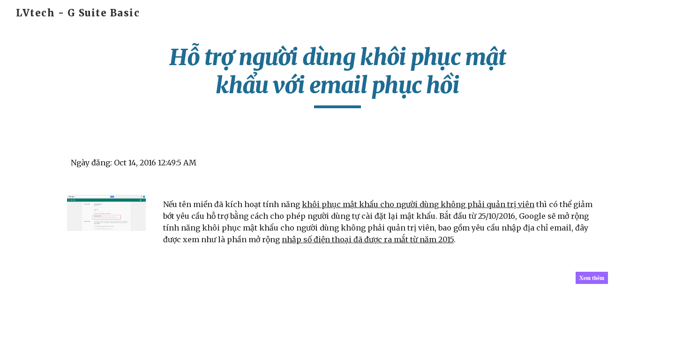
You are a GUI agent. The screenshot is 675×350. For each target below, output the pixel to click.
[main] (337, 75)
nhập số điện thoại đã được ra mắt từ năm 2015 (368, 239)
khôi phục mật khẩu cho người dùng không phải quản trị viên (418, 204)
